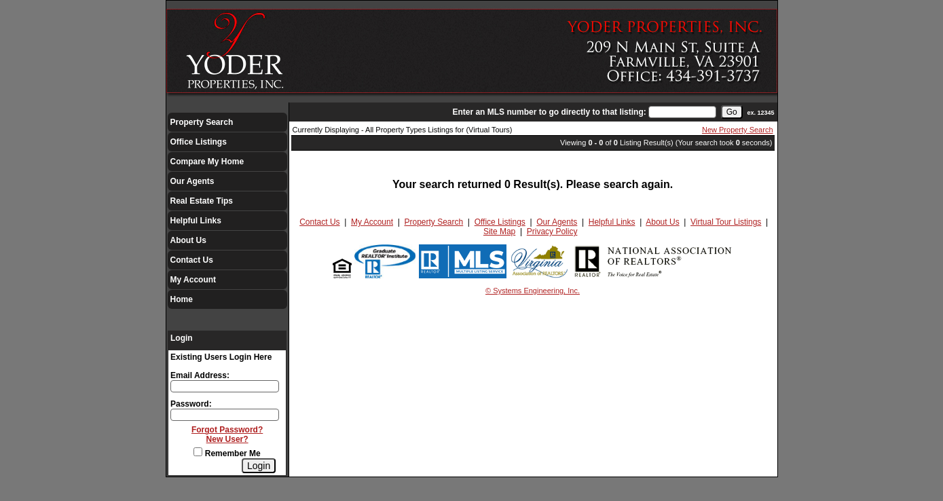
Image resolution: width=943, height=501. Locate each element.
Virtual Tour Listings (725, 222)
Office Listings (198, 142)
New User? (227, 439)
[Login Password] (224, 415)
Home (181, 299)
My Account (193, 279)
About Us (188, 240)
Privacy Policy (552, 231)
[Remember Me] (197, 451)
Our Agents (192, 181)
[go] (732, 112)
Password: (191, 404)
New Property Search (737, 130)
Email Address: (199, 375)
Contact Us (191, 260)
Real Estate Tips (201, 201)
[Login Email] (224, 386)
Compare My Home (207, 161)
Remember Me (226, 453)
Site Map (499, 231)
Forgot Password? (227, 429)
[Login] (259, 465)
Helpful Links (195, 220)
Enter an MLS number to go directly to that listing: (549, 112)
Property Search (202, 122)
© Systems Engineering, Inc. (532, 290)
